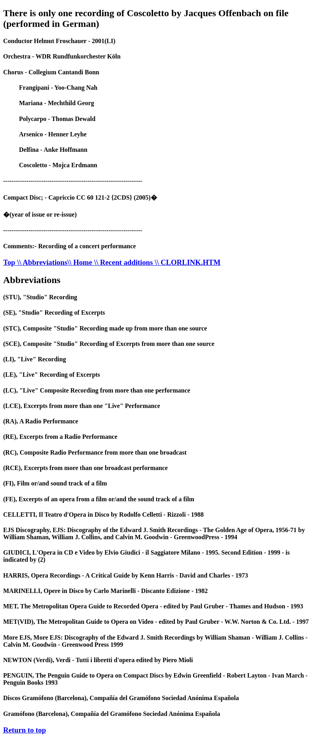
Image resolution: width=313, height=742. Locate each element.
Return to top (24, 730)
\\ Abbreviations (42, 262)
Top (10, 262)
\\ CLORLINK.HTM (187, 262)
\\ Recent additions (124, 262)
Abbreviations (32, 280)
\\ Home (80, 262)
